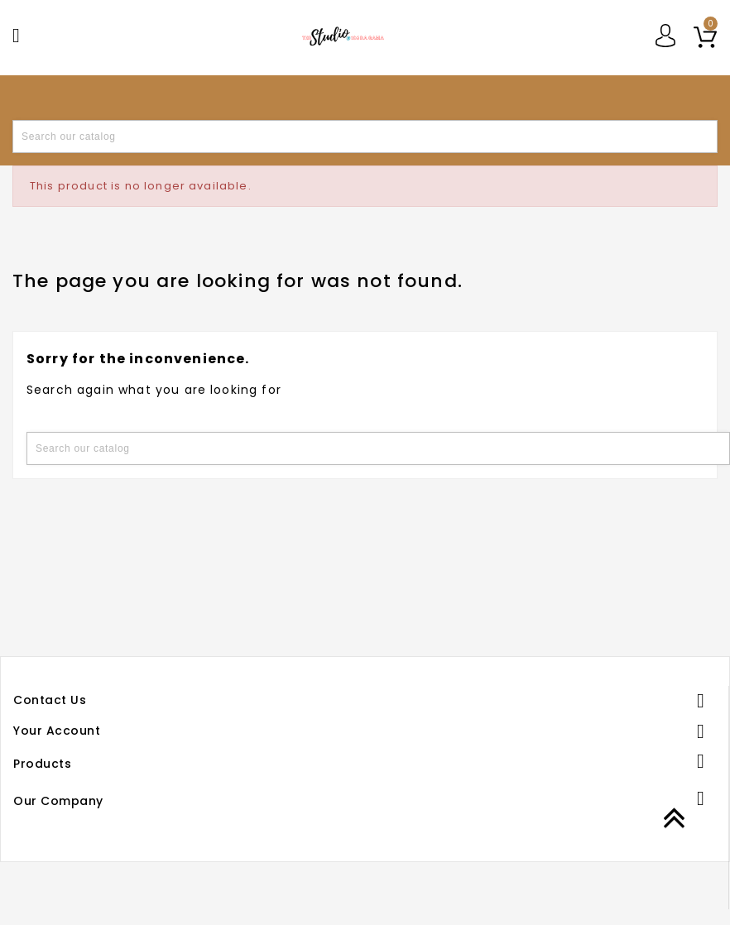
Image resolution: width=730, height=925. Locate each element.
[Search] (365, 136)
